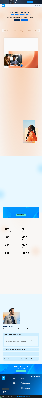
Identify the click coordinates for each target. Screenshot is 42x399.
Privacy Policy (23, 378)
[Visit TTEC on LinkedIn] (31, 392)
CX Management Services (16, 384)
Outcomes (14, 383)
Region (37, 5)
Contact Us (5, 388)
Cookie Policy (23, 379)
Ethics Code (22, 382)
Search (35, 5)
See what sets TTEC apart (21, 214)
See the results (24, 20)
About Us (14, 379)
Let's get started (35, 378)
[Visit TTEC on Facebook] (37, 392)
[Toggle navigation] (39, 5)
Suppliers (22, 387)
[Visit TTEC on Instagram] (39, 392)
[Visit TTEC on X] (35, 392)
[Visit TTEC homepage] (3, 377)
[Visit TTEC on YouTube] (33, 392)
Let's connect (17, 20)
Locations (14, 382)
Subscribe (35, 386)
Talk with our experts (21, 371)
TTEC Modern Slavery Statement (25, 383)
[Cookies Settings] (1, 397)
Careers (14, 378)
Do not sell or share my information (25, 388)
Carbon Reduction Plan (24, 384)
